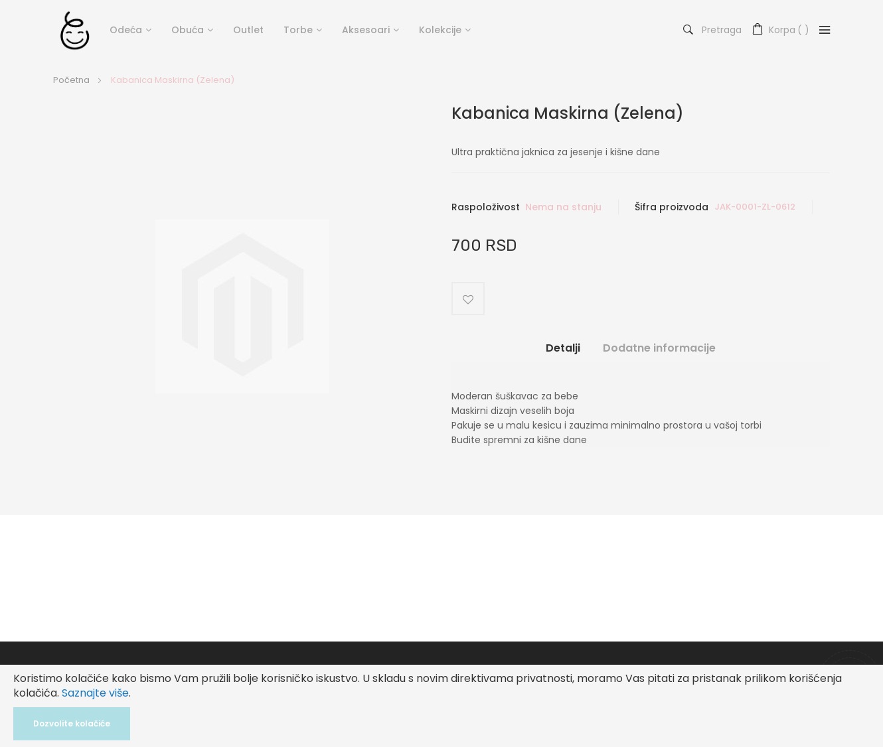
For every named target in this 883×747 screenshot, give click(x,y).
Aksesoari (366, 29)
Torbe (298, 29)
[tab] (563, 353)
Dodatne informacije (659, 348)
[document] (441, 705)
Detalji (563, 348)
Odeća (126, 29)
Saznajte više (95, 693)
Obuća (187, 29)
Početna (71, 80)
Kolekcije (440, 29)
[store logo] (74, 30)
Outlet (248, 29)
